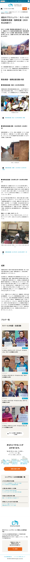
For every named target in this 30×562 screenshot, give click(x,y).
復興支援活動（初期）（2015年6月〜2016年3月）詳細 (15, 168)
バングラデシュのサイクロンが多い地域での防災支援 (11, 492)
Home (2, 12)
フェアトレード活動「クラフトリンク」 (9, 504)
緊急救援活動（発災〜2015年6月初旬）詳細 (15, 117)
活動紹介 (6, 12)
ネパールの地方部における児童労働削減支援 (10, 484)
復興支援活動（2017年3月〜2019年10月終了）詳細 (15, 252)
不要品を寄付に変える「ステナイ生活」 (9, 505)
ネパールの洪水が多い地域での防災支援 (9, 490)
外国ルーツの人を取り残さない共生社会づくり (10, 498)
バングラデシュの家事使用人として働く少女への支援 (11, 483)
